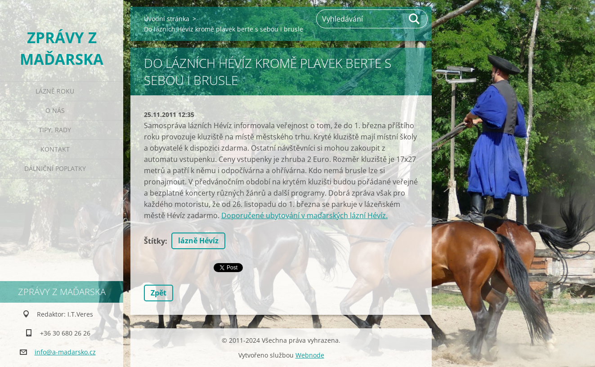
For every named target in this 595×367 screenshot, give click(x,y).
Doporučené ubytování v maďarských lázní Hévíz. (304, 215)
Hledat (415, 19)
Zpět (158, 293)
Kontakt (55, 149)
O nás (55, 110)
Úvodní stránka (166, 18)
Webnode (309, 355)
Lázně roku (55, 91)
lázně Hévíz (198, 241)
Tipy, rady (55, 129)
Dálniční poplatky (55, 168)
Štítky (154, 241)
